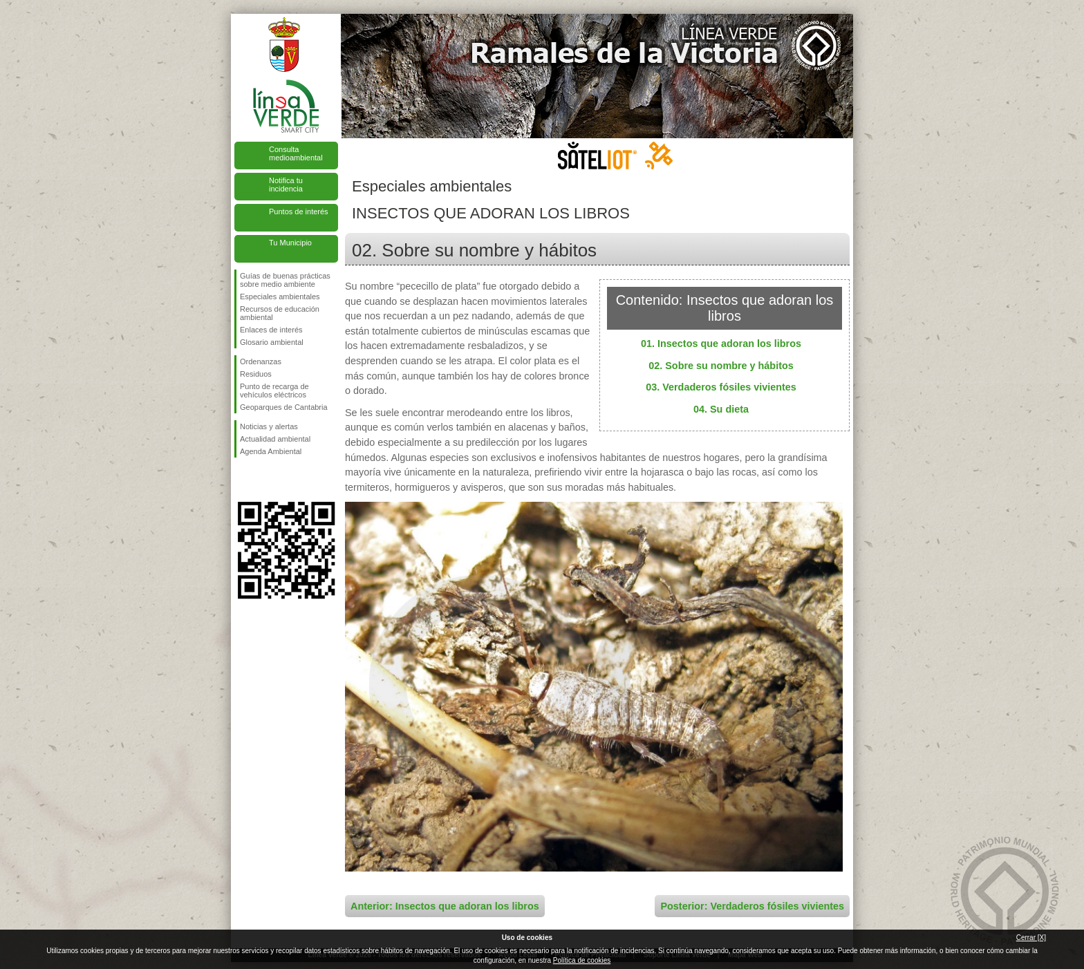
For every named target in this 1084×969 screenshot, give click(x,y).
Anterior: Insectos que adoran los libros (445, 906)
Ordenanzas (260, 361)
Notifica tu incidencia (286, 184)
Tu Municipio (290, 242)
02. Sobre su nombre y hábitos (721, 365)
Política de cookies (581, 960)
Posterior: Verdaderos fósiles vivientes (752, 906)
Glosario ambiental (271, 342)
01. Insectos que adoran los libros (721, 343)
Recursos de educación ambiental (279, 313)
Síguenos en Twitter (265, 479)
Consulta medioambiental (296, 153)
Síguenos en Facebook (242, 479)
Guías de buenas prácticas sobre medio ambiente (285, 280)
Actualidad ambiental (275, 439)
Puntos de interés (298, 211)
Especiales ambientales (280, 296)
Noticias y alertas (269, 426)
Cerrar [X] (1031, 937)
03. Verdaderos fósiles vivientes (721, 387)
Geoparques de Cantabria (284, 407)
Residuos (256, 374)
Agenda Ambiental (270, 451)
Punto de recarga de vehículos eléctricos (274, 390)
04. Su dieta (721, 409)
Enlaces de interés (271, 330)
